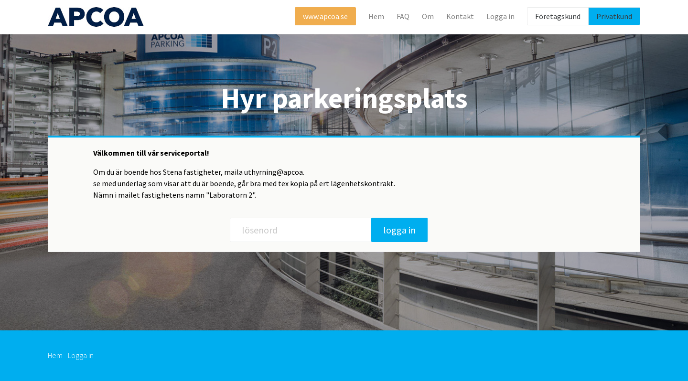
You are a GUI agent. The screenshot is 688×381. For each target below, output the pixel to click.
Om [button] (428, 16)
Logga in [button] (500, 16)
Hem (376, 16)
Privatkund (614, 16)
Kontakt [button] (460, 16)
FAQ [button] (403, 16)
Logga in (81, 355)
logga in (399, 230)
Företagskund (557, 16)
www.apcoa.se (325, 16)
